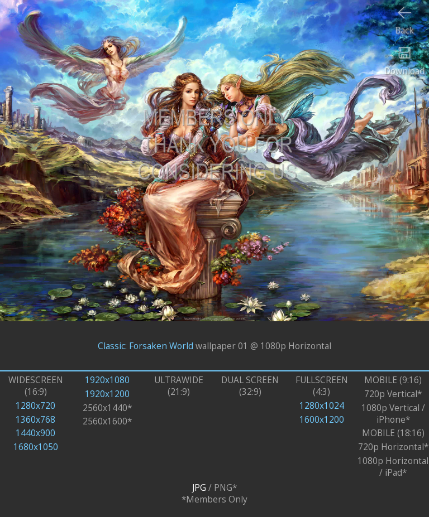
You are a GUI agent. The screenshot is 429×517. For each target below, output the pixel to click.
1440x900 (35, 433)
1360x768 (35, 420)
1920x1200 (107, 394)
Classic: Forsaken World (145, 345)
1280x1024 (321, 406)
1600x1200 (321, 420)
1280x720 (35, 406)
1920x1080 (107, 380)
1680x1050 (35, 447)
